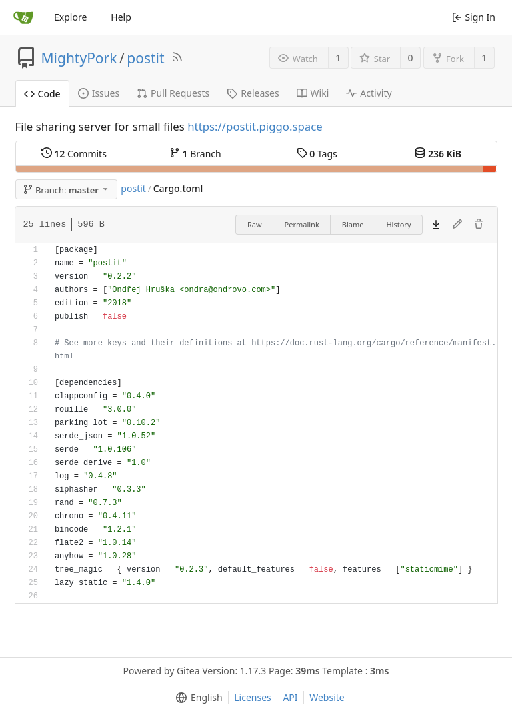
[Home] (23, 17)
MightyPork (79, 58)
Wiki (313, 93)
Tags (317, 153)
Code (42, 93)
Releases (253, 93)
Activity (368, 93)
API (290, 697)
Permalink (302, 224)
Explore (70, 17)
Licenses (252, 697)
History (398, 224)
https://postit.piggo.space (255, 126)
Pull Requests (173, 93)
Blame (353, 224)
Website (327, 697)
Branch (195, 153)
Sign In (473, 17)
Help (121, 17)
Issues (98, 93)
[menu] (196, 697)
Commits (74, 153)
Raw (254, 224)
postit (145, 58)
